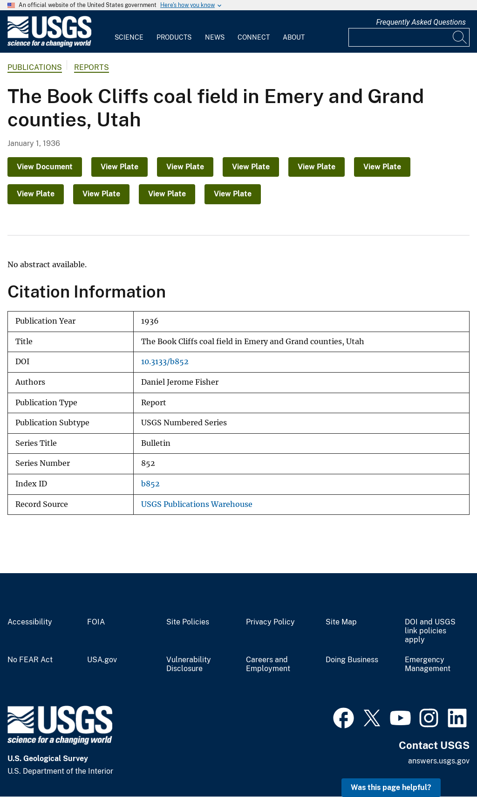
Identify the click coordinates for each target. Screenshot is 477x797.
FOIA (96, 622)
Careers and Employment (268, 664)
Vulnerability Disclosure (188, 664)
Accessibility (29, 622)
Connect (254, 37)
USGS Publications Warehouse (196, 504)
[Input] (409, 37)
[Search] (460, 37)
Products (174, 37)
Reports (91, 67)
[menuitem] (129, 32)
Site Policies (187, 622)
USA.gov (102, 660)
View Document (45, 166)
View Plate (119, 166)
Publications (34, 67)
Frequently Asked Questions (421, 22)
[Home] (49, 45)
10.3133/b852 (165, 361)
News (215, 37)
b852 (150, 483)
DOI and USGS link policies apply (430, 631)
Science (129, 37)
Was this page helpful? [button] (391, 787)
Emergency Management (427, 664)
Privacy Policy (270, 622)
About (294, 37)
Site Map (341, 622)
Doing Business (352, 660)
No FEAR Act (30, 660)
